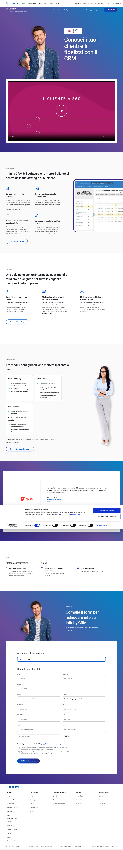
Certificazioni (34, 807)
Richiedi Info (110, 11)
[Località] (38, 719)
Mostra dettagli (102, 846)
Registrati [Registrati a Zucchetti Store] (9, 825)
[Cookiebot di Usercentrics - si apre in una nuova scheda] (12, 846)
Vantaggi (89, 11)
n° (63, 704)
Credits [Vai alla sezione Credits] (32, 811)
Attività (65, 694)
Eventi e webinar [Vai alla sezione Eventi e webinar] (11, 800)
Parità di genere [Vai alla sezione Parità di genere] (80, 796)
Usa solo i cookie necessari (107, 837)
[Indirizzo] (38, 709)
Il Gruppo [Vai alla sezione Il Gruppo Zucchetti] (9, 796)
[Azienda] (61, 688)
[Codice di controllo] (38, 736)
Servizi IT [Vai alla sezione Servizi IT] (101, 796)
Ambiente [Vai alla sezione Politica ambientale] (79, 800)
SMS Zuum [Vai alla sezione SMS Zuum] (102, 803)
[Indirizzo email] (84, 729)
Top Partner (98, 11)
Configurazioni (68, 11)
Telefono (20, 725)
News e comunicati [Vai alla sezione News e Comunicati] (12, 807)
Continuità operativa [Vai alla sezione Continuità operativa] (59, 803)
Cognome (66, 674)
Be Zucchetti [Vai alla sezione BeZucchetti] (10, 803)
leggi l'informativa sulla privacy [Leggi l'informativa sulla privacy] (51, 744)
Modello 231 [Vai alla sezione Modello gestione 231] (33, 803)
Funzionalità (80, 11)
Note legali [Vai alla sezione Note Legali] (33, 800)
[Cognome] (84, 678)
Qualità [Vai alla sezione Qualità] (55, 796)
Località (20, 715)
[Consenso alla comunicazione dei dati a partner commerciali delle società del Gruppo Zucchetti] (19, 752)
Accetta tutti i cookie (107, 831)
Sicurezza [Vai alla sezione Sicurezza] (56, 800)
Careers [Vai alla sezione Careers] (9, 815)
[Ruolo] (38, 698)
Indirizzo (20, 704)
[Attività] (84, 698)
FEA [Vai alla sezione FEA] (100, 800)
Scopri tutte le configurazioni (20, 449)
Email (64, 725)
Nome (19, 674)
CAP (64, 715)
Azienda (19, 684)
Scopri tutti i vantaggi (17, 322)
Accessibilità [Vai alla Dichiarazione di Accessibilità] (79, 803)
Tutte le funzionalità (17, 241)
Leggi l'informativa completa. (70, 835)
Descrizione (57, 11)
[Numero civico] (84, 709)
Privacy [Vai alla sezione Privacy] (32, 796)
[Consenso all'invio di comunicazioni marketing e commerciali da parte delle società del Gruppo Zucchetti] (19, 748)
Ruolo (19, 694)
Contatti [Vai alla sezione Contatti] (9, 811)
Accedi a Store (117, 3)
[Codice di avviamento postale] (84, 719)
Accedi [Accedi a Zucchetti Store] (9, 822)
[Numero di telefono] (38, 729)
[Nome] (38, 678)
